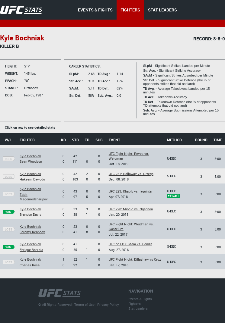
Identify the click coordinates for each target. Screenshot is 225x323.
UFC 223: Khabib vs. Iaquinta (130, 191)
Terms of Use (84, 304)
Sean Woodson (31, 161)
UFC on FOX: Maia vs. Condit (130, 244)
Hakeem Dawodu (32, 179)
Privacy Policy (108, 304)
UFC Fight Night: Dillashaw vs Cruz (135, 259)
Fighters (134, 303)
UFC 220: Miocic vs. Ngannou (131, 209)
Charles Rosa (30, 265)
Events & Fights (140, 298)
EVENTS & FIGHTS (95, 10)
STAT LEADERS (162, 10)
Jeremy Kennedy (32, 232)
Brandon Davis (30, 214)
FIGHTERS (130, 10)
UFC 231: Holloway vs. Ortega (131, 173)
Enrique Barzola (31, 249)
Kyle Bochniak (30, 156)
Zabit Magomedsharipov (34, 196)
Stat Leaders (138, 308)
